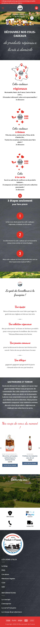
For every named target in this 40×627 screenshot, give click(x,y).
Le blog (4, 566)
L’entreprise (6, 603)
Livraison (5, 574)
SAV (3, 587)
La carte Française (9, 608)
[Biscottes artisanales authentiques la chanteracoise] (10, 443)
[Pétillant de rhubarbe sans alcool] (30, 443)
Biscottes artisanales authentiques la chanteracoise (10, 458)
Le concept (6, 599)
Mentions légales (8, 578)
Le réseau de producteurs (12, 612)
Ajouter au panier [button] (10, 465)
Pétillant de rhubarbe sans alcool (30, 457)
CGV (3, 583)
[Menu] (3, 8)
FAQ (3, 570)
